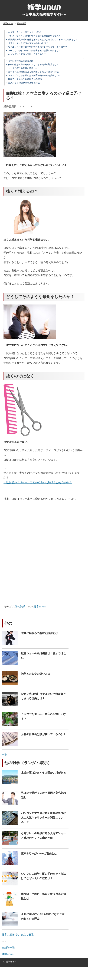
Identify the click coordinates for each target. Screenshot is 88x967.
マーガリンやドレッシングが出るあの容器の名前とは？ (34, 50)
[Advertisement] (32, 529)
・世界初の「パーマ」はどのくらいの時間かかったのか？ (38, 482)
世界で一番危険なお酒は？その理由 (25, 79)
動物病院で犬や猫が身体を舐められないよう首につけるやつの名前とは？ (43, 39)
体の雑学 (21, 23)
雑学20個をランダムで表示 (18, 934)
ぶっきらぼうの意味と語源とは (23, 68)
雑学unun (8, 23)
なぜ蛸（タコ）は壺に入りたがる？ (25, 32)
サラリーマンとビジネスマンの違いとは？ (28, 43)
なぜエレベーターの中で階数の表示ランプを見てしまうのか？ (37, 46)
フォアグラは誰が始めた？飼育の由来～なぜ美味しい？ (34, 75)
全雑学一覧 (8, 947)
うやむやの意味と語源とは (20, 60)
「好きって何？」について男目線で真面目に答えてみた (34, 35)
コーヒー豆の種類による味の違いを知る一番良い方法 (33, 71)
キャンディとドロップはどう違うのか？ (27, 54)
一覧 (4, 754)
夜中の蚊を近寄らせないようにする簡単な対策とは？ (33, 64)
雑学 (8, 961)
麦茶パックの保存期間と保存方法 (24, 82)
